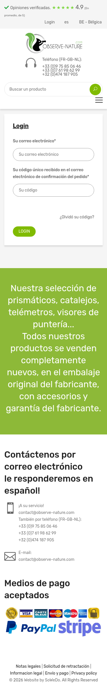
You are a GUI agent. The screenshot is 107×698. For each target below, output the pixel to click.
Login (50, 22)
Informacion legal (26, 673)
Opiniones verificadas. (46, 10)
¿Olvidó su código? (77, 217)
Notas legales (28, 666)
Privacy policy (84, 673)
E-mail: (46, 556)
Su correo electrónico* (34, 141)
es (66, 22)
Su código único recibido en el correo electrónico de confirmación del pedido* (51, 173)
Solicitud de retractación (66, 666)
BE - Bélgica (91, 22)
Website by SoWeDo (42, 680)
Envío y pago (56, 673)
